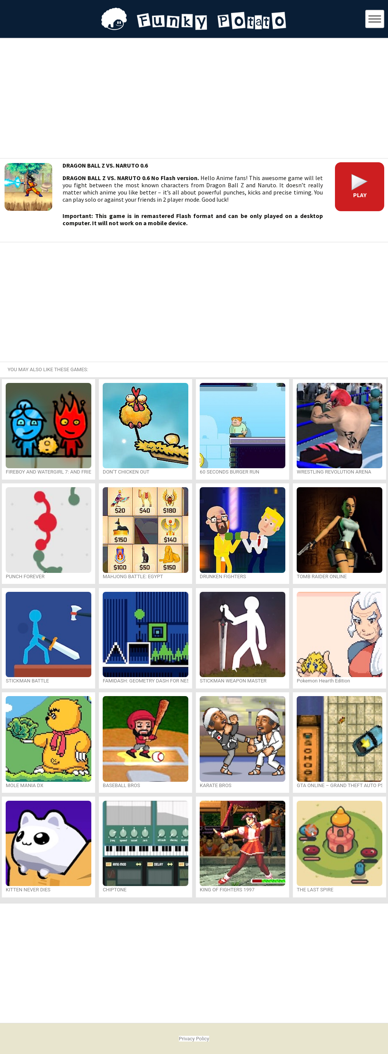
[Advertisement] (194, 99)
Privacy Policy (194, 1038)
